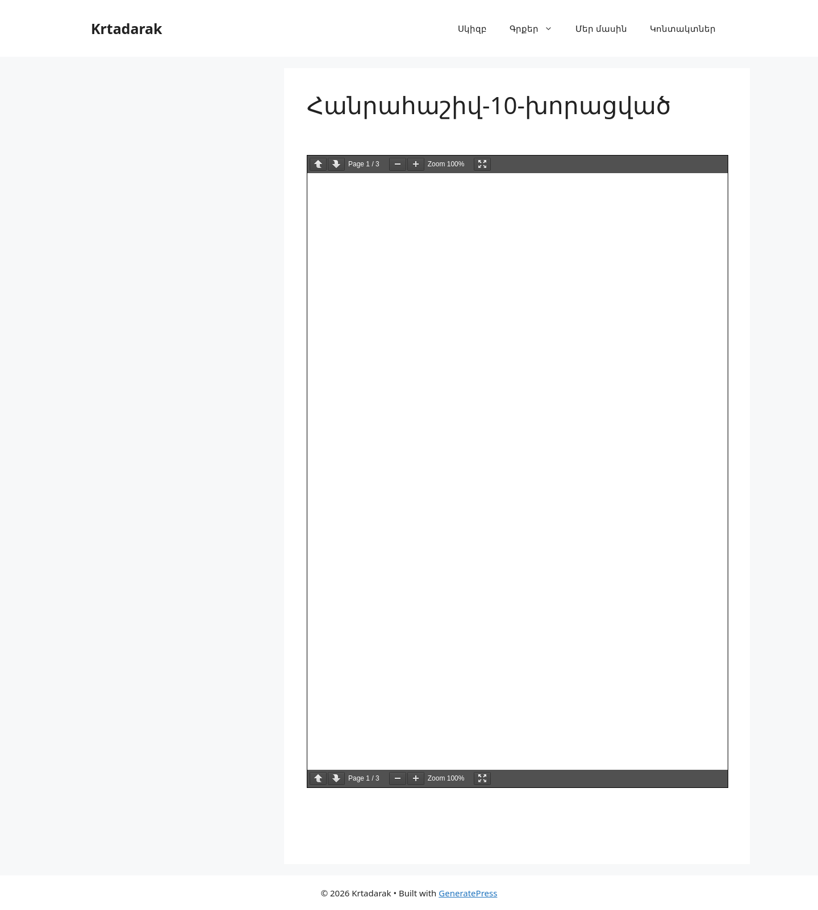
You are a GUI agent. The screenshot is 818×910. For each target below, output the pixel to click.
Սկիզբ (472, 28)
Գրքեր (537, 28)
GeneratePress (468, 893)
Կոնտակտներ (683, 28)
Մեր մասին (601, 28)
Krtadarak (126, 28)
